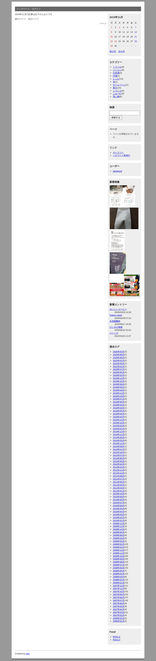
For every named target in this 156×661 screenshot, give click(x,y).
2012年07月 (118, 455)
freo (28, 653)
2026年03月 (118, 351)
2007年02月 (118, 615)
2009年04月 (118, 538)
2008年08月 (118, 562)
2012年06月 (118, 458)
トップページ (23, 9)
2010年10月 (118, 493)
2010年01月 (118, 520)
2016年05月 (118, 411)
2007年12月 (118, 585)
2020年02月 (118, 375)
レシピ (116, 79)
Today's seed (116, 315)
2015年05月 (118, 425)
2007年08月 (118, 597)
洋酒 (115, 76)
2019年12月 (118, 378)
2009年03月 (118, 541)
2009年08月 (118, 535)
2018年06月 (118, 402)
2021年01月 (118, 366)
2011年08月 (118, 476)
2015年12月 (118, 420)
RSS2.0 (116, 640)
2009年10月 (118, 529)
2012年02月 (118, 467)
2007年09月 (118, 594)
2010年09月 (118, 496)
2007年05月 (118, 606)
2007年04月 (118, 609)
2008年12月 (118, 550)
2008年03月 (118, 576)
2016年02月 (118, 417)
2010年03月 (118, 514)
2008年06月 (118, 568)
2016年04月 (118, 414)
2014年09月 (118, 437)
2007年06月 (118, 603)
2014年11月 (118, 434)
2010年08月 (118, 499)
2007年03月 (118, 612)
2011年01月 (118, 491)
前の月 (113, 51)
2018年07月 (118, 399)
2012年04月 (118, 464)
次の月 (121, 51)
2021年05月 (118, 363)
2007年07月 (118, 600)
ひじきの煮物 (116, 327)
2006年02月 (118, 618)
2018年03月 (118, 408)
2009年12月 (118, 523)
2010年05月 (118, 508)
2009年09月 (118, 532)
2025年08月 (118, 354)
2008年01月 (118, 582)
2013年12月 (118, 443)
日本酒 (116, 73)
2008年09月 (118, 559)
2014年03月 (118, 440)
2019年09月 (118, 384)
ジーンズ (114, 333)
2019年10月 (118, 381)
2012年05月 (118, 461)
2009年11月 (118, 526)
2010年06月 (118, 505)
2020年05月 (118, 372)
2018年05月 (118, 405)
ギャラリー (118, 152)
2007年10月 (118, 591)
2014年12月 (118, 431)
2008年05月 (118, 571)
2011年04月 (118, 485)
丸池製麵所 (115, 321)
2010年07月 (118, 502)
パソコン (117, 70)
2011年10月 (118, 473)
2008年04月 (118, 574)
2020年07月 (118, 369)
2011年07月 (118, 479)
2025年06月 (118, 357)
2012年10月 (118, 452)
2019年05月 (118, 387)
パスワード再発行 (121, 155)
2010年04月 (118, 511)
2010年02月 (118, 517)
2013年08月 (118, 446)
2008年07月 (118, 565)
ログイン (36, 9)
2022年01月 (118, 360)
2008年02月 (118, 579)
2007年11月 (118, 588)
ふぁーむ (117, 93)
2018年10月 (118, 396)
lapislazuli (117, 171)
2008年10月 (118, 556)
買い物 (116, 96)
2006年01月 (118, 621)
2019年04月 (118, 390)
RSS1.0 (116, 637)
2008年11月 (118, 553)
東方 (115, 88)
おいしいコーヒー (118, 309)
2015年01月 (118, 428)
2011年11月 (118, 470)
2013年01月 (118, 449)
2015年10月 (118, 422)
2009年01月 (118, 547)
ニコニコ (117, 90)
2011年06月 (118, 482)
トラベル (117, 67)
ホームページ (119, 85)
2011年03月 (118, 488)
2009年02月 (118, 544)
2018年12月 (118, 393)
